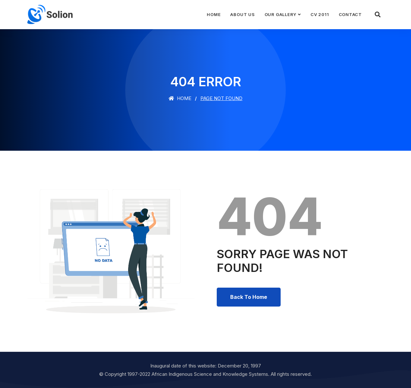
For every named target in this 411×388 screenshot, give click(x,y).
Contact (350, 14)
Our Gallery (281, 14)
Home (214, 14)
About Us (242, 14)
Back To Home (248, 297)
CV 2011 (319, 14)
